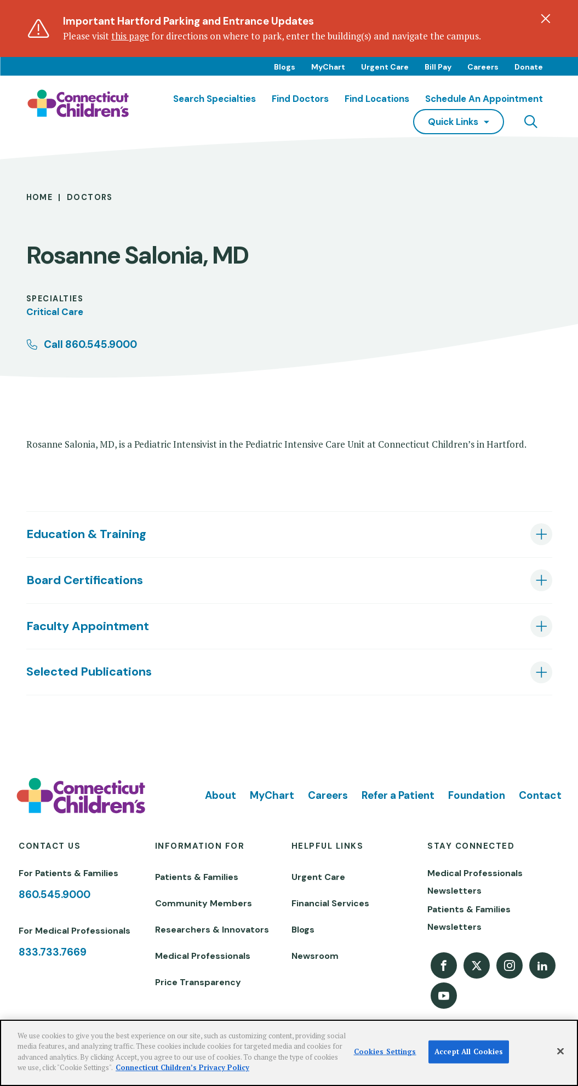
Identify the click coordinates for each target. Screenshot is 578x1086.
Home (39, 197)
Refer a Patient (398, 795)
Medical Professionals (202, 956)
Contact (540, 795)
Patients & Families (196, 877)
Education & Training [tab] (86, 534)
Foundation (476, 795)
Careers (483, 67)
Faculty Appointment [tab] (87, 626)
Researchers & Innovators (212, 929)
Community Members (203, 903)
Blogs (284, 67)
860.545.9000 (54, 894)
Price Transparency (198, 982)
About (220, 795)
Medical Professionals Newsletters (475, 881)
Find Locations (377, 99)
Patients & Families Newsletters (469, 918)
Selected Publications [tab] (89, 671)
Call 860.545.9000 (90, 344)
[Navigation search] (531, 121)
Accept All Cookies (468, 1051)
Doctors (90, 197)
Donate (528, 67)
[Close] (560, 1051)
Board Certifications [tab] (84, 580)
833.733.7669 (53, 952)
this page (130, 36)
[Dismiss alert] (546, 19)
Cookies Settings (385, 1051)
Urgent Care (385, 67)
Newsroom (315, 956)
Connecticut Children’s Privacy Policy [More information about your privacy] (182, 1067)
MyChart (328, 67)
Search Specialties (214, 99)
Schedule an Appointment (484, 99)
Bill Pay (438, 67)
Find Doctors (300, 99)
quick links (453, 122)
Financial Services (330, 903)
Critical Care (54, 312)
